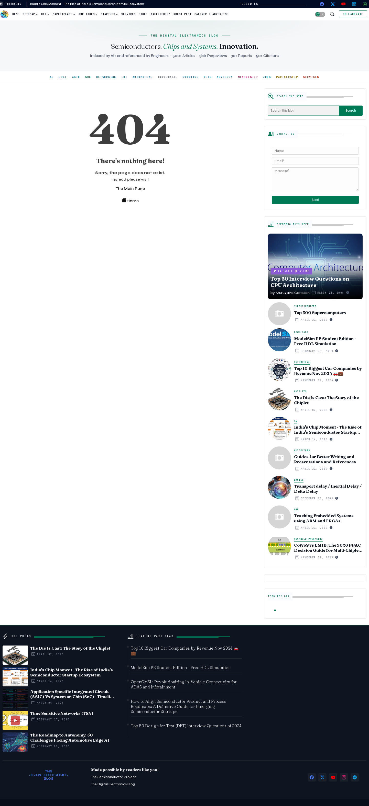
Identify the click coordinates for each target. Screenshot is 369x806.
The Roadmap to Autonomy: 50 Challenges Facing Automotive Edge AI (69, 737)
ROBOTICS (191, 77)
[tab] (16, 14)
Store (143, 14)
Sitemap (29, 14)
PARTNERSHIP (287, 77)
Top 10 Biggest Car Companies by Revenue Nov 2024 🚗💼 (328, 371)
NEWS (208, 77)
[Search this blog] (303, 111)
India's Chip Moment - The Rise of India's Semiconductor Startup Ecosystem (87, 4)
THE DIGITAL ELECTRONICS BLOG (184, 35)
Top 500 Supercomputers (320, 312)
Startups (108, 14)
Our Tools (87, 14)
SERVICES (311, 77)
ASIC (76, 77)
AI (52, 77)
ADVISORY (225, 77)
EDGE (63, 77)
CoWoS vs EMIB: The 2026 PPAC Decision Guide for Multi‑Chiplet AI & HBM (327, 548)
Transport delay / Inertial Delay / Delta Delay (328, 488)
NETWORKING (106, 77)
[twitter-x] (333, 4)
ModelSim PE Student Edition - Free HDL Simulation (325, 341)
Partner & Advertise (211, 14)
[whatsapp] (365, 4)
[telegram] (355, 777)
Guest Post (182, 14)
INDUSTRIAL (168, 77)
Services (128, 14)
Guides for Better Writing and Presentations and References (325, 459)
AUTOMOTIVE (143, 77)
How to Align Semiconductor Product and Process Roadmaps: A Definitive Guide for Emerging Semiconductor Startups (178, 706)
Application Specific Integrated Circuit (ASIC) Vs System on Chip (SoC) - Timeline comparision (72, 694)
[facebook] (322, 4)
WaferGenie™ (160, 14)
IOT (124, 77)
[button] (320, 14)
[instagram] (344, 777)
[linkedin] (354, 4)
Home (15, 14)
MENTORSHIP (248, 77)
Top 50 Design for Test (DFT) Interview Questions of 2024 (186, 725)
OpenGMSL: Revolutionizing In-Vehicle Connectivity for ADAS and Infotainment (184, 684)
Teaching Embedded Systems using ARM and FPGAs (324, 518)
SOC (88, 77)
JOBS (267, 77)
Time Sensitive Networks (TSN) (61, 713)
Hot (44, 14)
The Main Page (130, 188)
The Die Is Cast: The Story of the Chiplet (326, 400)
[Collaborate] (353, 14)
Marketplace (62, 14)
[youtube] (343, 4)
